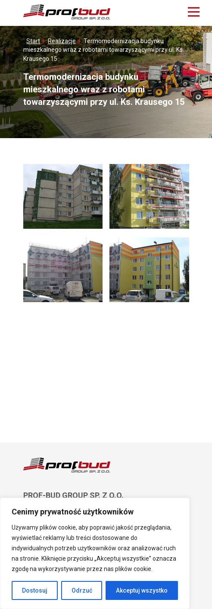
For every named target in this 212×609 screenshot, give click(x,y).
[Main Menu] (193, 12)
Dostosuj (34, 590)
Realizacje (62, 41)
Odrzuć (82, 590)
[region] (95, 553)
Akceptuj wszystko (142, 590)
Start (33, 41)
